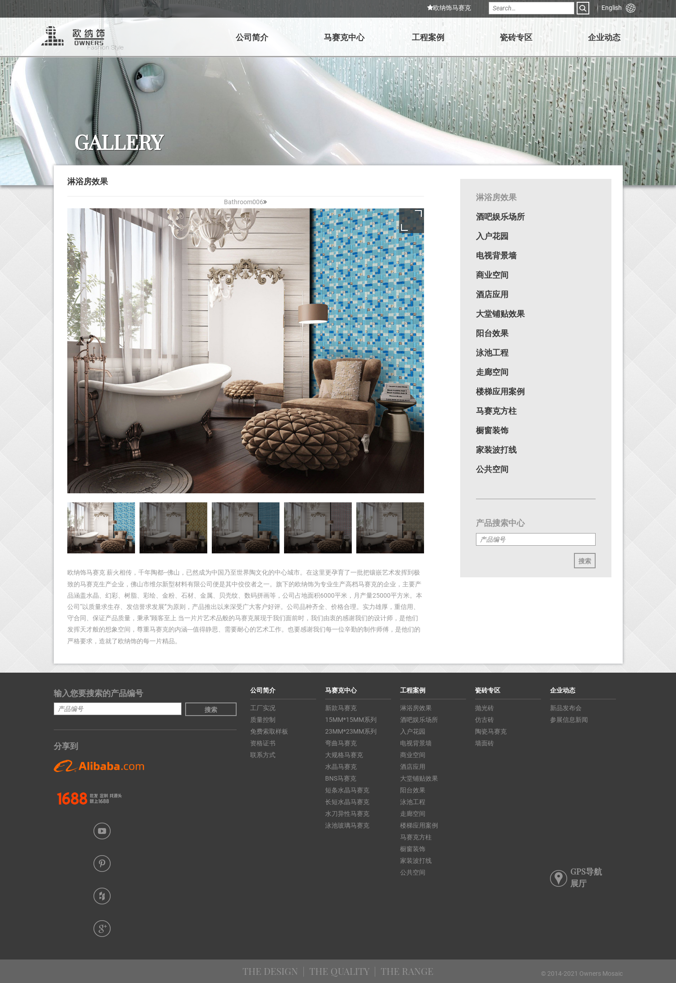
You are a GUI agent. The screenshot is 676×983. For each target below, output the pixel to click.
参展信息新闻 (569, 719)
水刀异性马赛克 (347, 813)
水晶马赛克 (341, 766)
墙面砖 (484, 743)
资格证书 (262, 743)
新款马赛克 (341, 708)
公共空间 (492, 468)
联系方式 (262, 754)
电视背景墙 (496, 255)
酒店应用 (492, 294)
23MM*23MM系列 (351, 731)
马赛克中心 (344, 37)
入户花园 (492, 235)
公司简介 (252, 37)
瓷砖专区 (516, 37)
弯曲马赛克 (341, 743)
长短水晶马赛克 (347, 801)
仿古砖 (484, 719)
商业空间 (492, 274)
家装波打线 (496, 449)
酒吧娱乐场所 (500, 216)
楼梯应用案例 (500, 391)
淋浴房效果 (496, 197)
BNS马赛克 (340, 778)
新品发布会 (566, 708)
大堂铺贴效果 (500, 313)
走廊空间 (492, 371)
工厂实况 (262, 708)
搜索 (584, 560)
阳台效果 (492, 333)
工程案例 (428, 37)
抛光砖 (484, 708)
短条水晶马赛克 (347, 790)
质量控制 (262, 719)
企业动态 (604, 37)
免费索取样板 (269, 731)
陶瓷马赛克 (491, 731)
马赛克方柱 (496, 410)
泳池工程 (492, 352)
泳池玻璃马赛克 (347, 825)
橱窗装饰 (492, 430)
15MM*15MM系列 (351, 719)
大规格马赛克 (344, 754)
